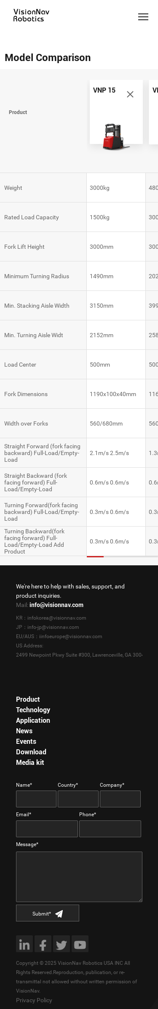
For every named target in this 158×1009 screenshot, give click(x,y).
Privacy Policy (34, 1000)
